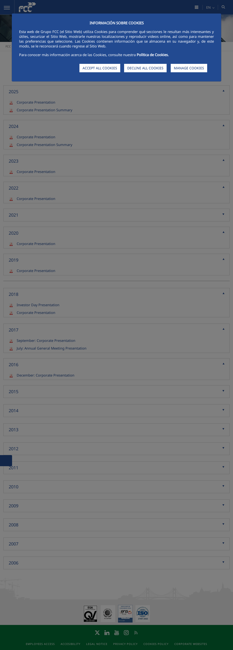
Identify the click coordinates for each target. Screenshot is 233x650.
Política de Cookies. (153, 54)
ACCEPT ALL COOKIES (100, 68)
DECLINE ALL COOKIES (145, 68)
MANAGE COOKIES (189, 68)
